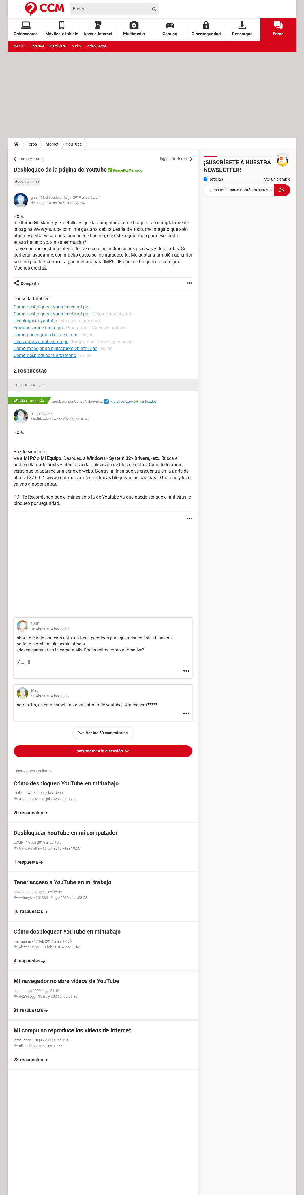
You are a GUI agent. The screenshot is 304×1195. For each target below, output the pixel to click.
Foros (278, 28)
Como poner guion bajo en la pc (46, 334)
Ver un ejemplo (277, 179)
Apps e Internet (97, 28)
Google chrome (27, 182)
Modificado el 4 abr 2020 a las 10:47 (60, 419)
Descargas (242, 28)
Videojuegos (97, 46)
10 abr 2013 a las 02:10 (50, 629)
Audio (76, 46)
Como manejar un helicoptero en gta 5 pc (55, 348)
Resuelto (120, 170)
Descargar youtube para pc (41, 341)
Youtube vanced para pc (38, 327)
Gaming (169, 28)
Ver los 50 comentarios (107, 733)
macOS (20, 46)
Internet (37, 46)
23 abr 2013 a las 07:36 (50, 696)
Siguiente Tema (173, 158)
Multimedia (134, 28)
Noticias (213, 179)
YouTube (74, 144)
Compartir (30, 283)
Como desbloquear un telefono (45, 355)
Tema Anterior (31, 158)
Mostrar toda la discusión (100, 751)
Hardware (58, 46)
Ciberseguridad (206, 28)
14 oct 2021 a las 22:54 (66, 203)
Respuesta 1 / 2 (29, 385)
